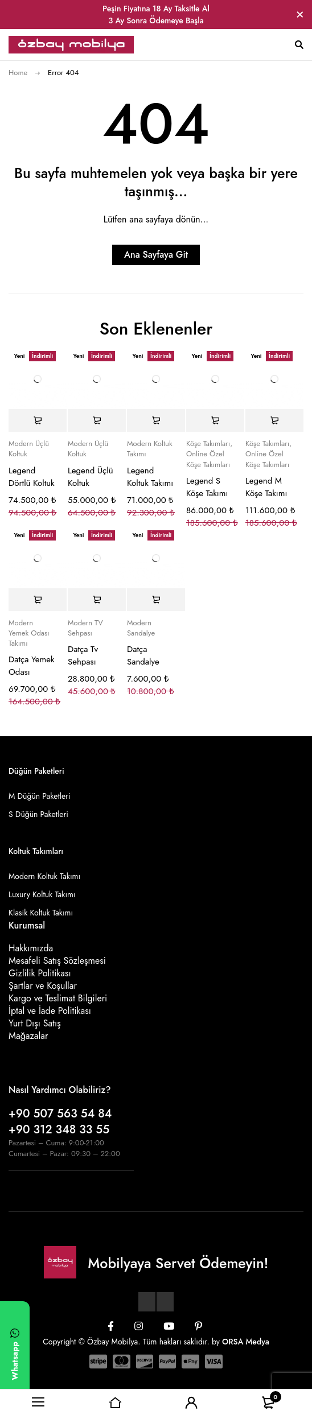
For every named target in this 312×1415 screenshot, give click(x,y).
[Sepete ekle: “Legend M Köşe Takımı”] (274, 420)
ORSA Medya (245, 1341)
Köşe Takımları (208, 444)
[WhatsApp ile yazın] (15, 1352)
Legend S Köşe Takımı (207, 487)
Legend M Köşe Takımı (266, 487)
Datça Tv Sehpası (83, 655)
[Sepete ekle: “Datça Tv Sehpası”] (97, 599)
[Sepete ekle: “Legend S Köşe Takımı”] (215, 420)
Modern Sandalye (141, 628)
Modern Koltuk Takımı (150, 449)
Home (18, 72)
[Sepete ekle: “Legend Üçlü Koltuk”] (97, 420)
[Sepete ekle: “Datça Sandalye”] (156, 599)
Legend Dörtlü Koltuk (32, 476)
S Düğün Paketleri (38, 814)
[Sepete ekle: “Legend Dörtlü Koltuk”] (38, 420)
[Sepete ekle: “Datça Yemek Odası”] (38, 599)
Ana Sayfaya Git (156, 254)
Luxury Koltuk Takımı (42, 894)
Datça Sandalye (143, 655)
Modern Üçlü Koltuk (29, 449)
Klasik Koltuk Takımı (41, 912)
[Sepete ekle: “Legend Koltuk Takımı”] (156, 420)
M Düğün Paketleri (40, 796)
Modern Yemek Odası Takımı (29, 633)
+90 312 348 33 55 (59, 1129)
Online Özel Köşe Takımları (208, 459)
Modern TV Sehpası (85, 628)
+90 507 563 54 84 (60, 1113)
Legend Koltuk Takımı (150, 476)
